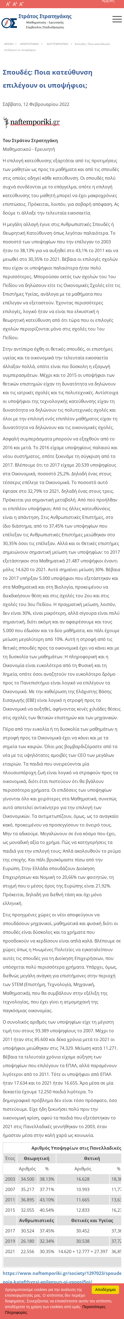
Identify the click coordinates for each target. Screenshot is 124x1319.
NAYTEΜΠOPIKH (56, 44)
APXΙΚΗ (8, 44)
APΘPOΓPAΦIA (28, 44)
